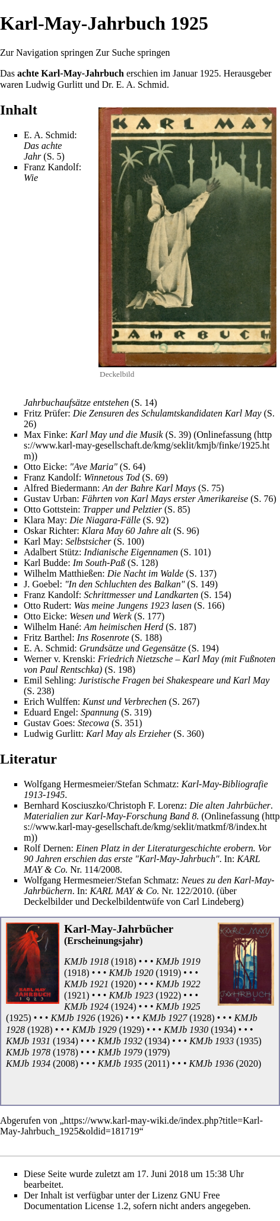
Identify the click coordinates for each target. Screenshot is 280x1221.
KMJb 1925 (178, 1006)
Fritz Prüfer (46, 413)
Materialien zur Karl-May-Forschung (95, 816)
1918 (123, 961)
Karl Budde (46, 563)
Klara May (44, 520)
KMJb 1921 (86, 984)
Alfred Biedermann (60, 488)
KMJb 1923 (131, 995)
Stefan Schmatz (146, 784)
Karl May (42, 541)
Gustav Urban (50, 499)
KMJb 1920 (131, 973)
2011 (157, 1063)
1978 (65, 1052)
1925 (209, 73)
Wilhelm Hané (51, 627)
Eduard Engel (50, 712)
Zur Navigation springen (46, 52)
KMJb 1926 (72, 1018)
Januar (185, 73)
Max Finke (44, 435)
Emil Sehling (49, 680)
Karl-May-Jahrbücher (118, 929)
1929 (131, 1030)
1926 (110, 1018)
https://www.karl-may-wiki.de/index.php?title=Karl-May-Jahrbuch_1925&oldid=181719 (131, 1125)
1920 (123, 984)
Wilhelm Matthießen (63, 573)
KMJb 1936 (211, 1063)
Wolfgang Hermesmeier (69, 784)
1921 (76, 995)
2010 (202, 891)
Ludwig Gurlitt (54, 85)
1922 (168, 995)
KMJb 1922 (178, 984)
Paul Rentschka (69, 669)
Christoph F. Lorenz (146, 805)
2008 (110, 869)
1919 (168, 973)
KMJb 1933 (211, 1041)
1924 (123, 1006)
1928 (201, 1018)
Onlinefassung (224, 435)
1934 (223, 1030)
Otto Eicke (44, 467)
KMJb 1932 (120, 1041)
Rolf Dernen (47, 848)
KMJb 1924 (86, 1006)
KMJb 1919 (178, 961)
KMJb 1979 (120, 1052)
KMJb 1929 (94, 1030)
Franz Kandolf (51, 167)
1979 (157, 1052)
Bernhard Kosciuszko (65, 805)
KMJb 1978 (28, 1052)
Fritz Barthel (48, 637)
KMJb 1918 (86, 961)
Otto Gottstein (51, 509)
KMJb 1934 (28, 1063)
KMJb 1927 (164, 1018)
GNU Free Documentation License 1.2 (122, 1200)
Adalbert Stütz (51, 552)
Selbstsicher (88, 541)
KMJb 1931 (28, 1041)
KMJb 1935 (120, 1063)
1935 (249, 1041)
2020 (248, 1063)
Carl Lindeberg (211, 901)
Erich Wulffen (51, 702)
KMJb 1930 (186, 1030)
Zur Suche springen (133, 52)
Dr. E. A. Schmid (134, 85)
